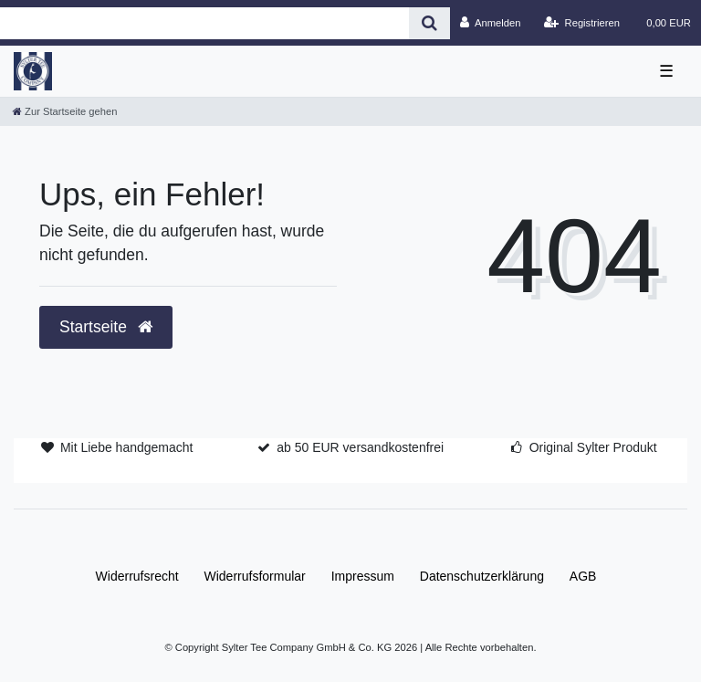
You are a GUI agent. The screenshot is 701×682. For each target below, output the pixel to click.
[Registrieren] (582, 23)
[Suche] (429, 23)
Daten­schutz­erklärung (482, 576)
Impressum (362, 576)
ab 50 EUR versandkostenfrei (360, 447)
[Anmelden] (490, 23)
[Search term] (204, 23)
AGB (583, 576)
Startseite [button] (105, 327)
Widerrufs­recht (137, 576)
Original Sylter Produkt (593, 447)
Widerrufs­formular (255, 576)
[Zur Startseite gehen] (65, 111)
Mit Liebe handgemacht (127, 447)
